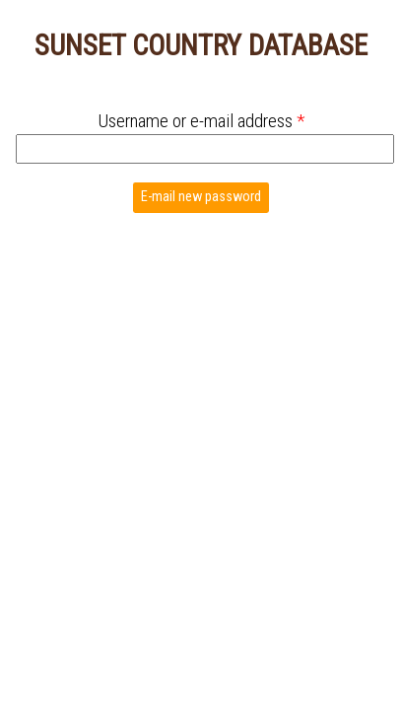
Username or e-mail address (201, 120)
